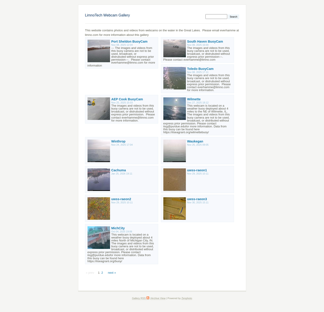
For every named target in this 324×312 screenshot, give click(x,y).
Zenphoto (187, 298)
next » (112, 272)
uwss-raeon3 (197, 199)
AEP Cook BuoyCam (127, 99)
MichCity (118, 228)
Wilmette (194, 99)
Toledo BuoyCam (200, 69)
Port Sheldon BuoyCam (129, 41)
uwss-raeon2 (121, 199)
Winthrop (118, 141)
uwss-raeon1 (197, 170)
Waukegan (195, 141)
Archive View (158, 298)
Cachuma (118, 170)
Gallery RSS (140, 298)
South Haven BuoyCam (205, 41)
